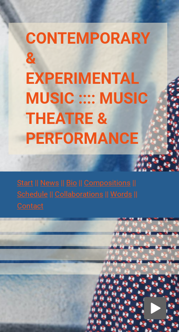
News (49, 183)
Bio (71, 183)
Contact (30, 206)
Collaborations (79, 194)
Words (121, 194)
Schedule (32, 194)
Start (25, 183)
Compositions (107, 183)
